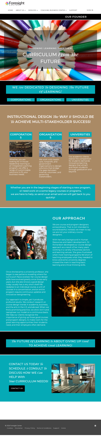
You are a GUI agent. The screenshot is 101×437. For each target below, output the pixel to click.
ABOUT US (20, 10)
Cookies (10, 428)
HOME (10, 10)
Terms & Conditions (44, 428)
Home (63, 428)
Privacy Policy (30, 428)
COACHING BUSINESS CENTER (53, 10)
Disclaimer (19, 428)
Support (56, 428)
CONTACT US (17, 388)
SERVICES (33, 10)
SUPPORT (73, 10)
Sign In (90, 10)
